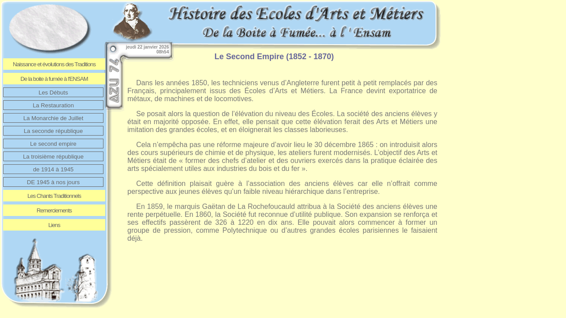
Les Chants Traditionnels (54, 196)
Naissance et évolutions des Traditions (54, 64)
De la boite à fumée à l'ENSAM (54, 79)
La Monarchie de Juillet (53, 118)
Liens (54, 225)
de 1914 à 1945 (53, 169)
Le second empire (53, 143)
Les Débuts (53, 92)
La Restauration (53, 105)
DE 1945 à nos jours (53, 182)
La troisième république (53, 156)
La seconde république (53, 131)
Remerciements (54, 210)
